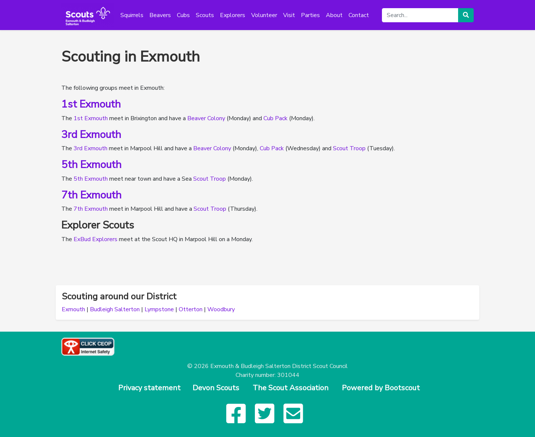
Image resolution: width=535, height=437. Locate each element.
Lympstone (159, 309)
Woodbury (221, 309)
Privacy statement (149, 388)
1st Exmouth (91, 104)
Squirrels (131, 15)
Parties (310, 15)
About (334, 15)
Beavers (160, 15)
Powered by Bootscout (381, 388)
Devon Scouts (215, 388)
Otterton (190, 309)
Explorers (232, 15)
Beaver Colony (206, 118)
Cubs (183, 15)
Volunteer (264, 15)
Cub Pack (275, 118)
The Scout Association (290, 388)
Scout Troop (349, 148)
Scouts (205, 15)
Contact (358, 15)
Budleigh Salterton (115, 309)
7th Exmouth (91, 195)
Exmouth (73, 309)
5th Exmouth (91, 165)
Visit (289, 15)
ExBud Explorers (95, 239)
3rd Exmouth (91, 135)
